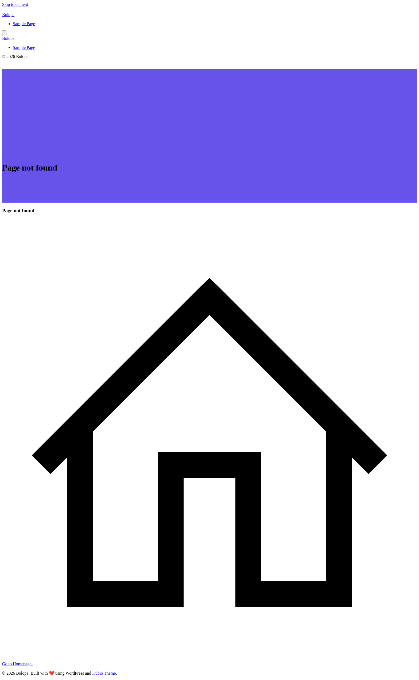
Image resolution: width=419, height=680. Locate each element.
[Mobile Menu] (4, 33)
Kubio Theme (104, 673)
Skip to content (15, 4)
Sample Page (24, 23)
